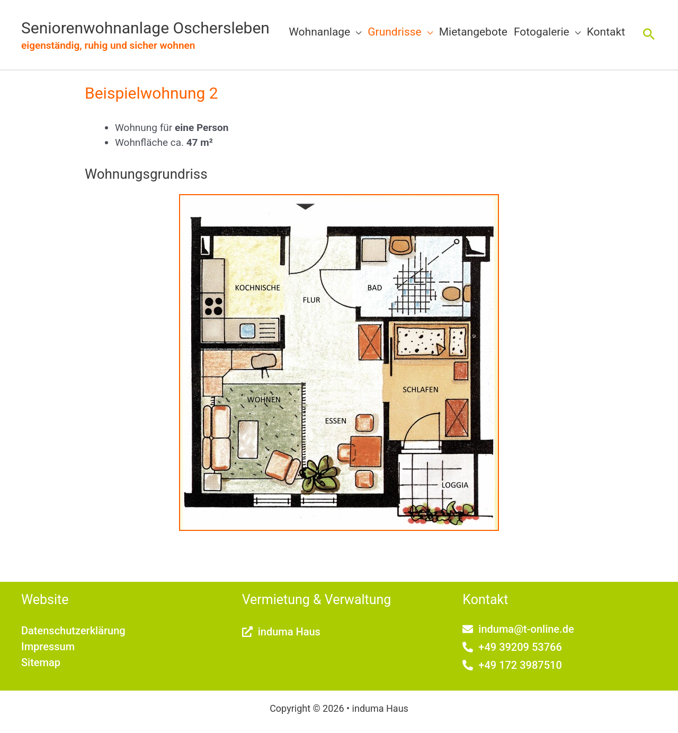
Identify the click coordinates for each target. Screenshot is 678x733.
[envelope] (518, 629)
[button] (355, 31)
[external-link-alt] (281, 631)
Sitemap (40, 662)
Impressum (48, 646)
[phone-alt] (511, 647)
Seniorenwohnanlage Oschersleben (145, 28)
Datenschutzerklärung (73, 630)
